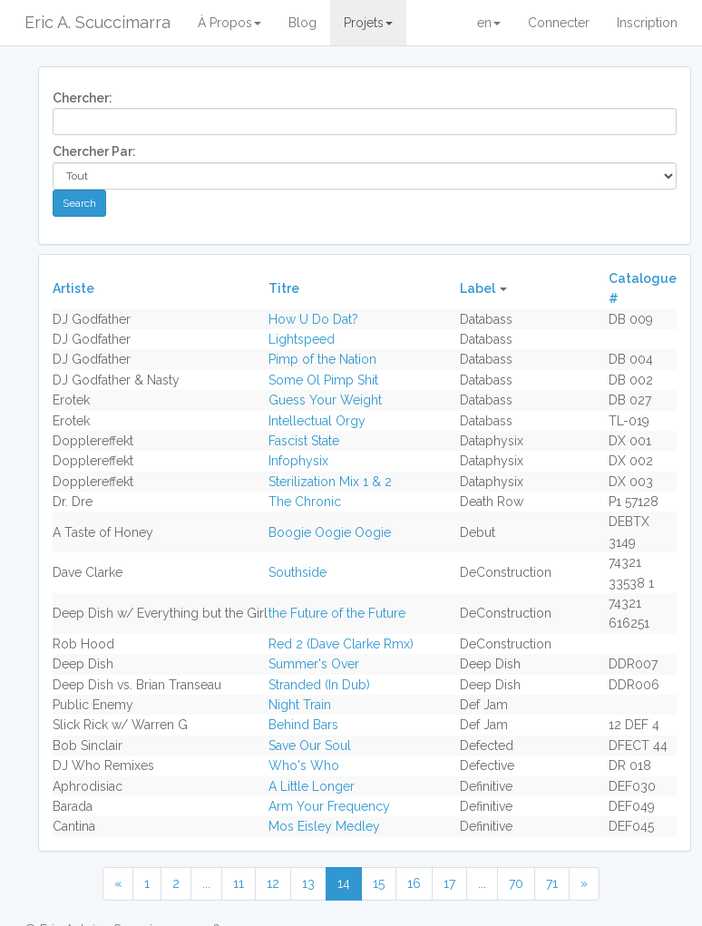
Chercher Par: (94, 151)
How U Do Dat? (313, 319)
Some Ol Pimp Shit (323, 380)
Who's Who (303, 765)
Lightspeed (301, 339)
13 (308, 883)
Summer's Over (313, 664)
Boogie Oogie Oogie (329, 532)
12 (273, 883)
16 (414, 883)
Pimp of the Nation (322, 359)
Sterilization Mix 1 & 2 (330, 481)
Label (477, 288)
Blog (302, 22)
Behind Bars (303, 724)
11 (238, 883)
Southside (297, 572)
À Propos (229, 22)
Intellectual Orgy (317, 421)
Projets (368, 22)
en (489, 22)
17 (449, 883)
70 (516, 883)
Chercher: (82, 98)
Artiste (73, 288)
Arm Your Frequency (329, 806)
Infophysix (298, 460)
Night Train (299, 704)
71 (552, 883)
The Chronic (304, 501)
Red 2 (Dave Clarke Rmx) (341, 644)
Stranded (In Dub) (319, 684)
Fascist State (303, 441)
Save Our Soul (309, 745)
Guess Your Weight (325, 400)
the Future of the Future (336, 613)
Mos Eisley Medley (324, 826)
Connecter (559, 22)
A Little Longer (311, 786)
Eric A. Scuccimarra (97, 22)
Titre (283, 288)
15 (379, 883)
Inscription (647, 22)
